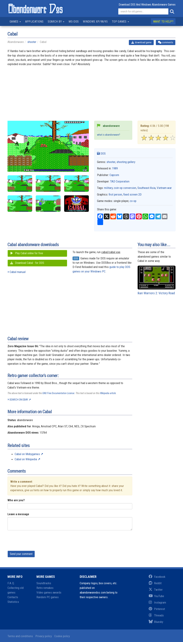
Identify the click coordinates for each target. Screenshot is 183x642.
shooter (31, 42)
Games (15, 21)
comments (165, 42)
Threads (156, 615)
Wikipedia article (108, 393)
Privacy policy (43, 636)
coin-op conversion (125, 188)
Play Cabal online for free (26, 253)
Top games (120, 21)
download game (141, 42)
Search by (56, 21)
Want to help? (163, 21)
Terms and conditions (20, 636)
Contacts (13, 597)
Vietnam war (164, 188)
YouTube (156, 596)
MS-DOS (74, 21)
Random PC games (47, 597)
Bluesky (156, 622)
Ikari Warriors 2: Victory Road (157, 280)
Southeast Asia (146, 188)
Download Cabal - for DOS (27, 263)
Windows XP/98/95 (95, 21)
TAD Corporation (119, 181)
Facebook (157, 576)
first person (115, 194)
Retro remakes (44, 588)
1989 (115, 168)
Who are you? (16, 500)
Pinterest (157, 609)
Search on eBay (18, 399)
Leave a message (18, 514)
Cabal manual (18, 272)
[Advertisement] (91, 96)
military (108, 188)
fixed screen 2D (132, 194)
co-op (133, 201)
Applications (34, 21)
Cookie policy (62, 636)
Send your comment (21, 554)
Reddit (155, 583)
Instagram (157, 602)
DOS (101, 153)
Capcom (114, 175)
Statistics (13, 602)
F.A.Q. (11, 583)
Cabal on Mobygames (27, 454)
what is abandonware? (108, 134)
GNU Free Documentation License (58, 393)
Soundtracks (43, 583)
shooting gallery (126, 162)
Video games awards (48, 592)
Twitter (156, 589)
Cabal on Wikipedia (26, 459)
